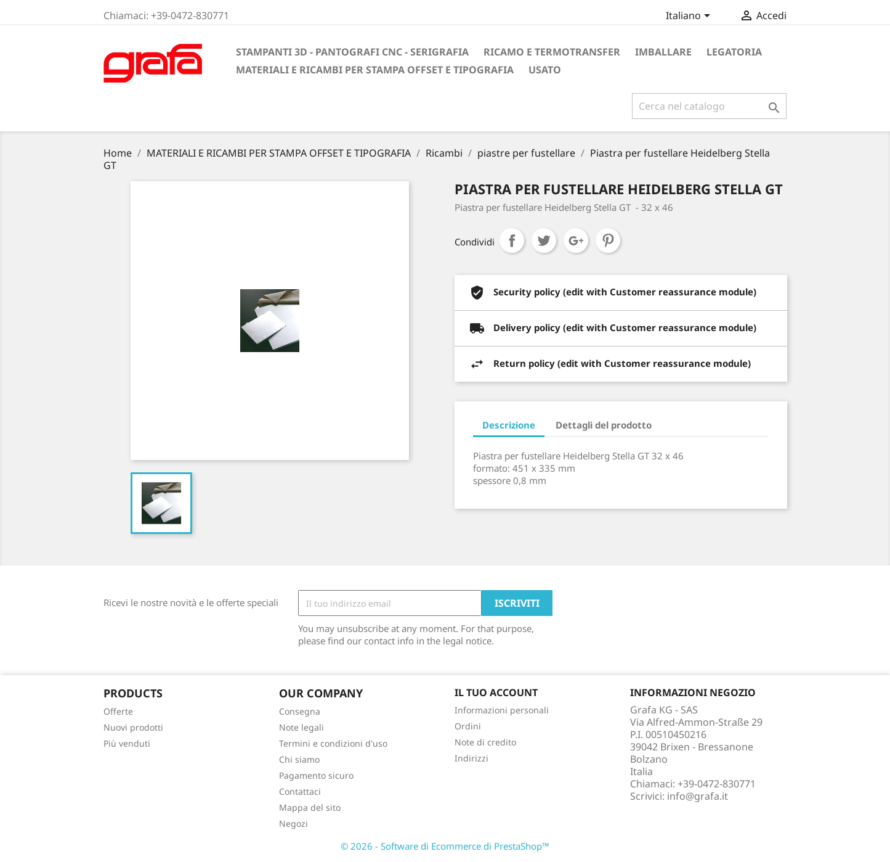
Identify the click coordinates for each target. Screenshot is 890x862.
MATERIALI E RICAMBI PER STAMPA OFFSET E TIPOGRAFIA (375, 69)
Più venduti (126, 743)
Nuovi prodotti (133, 727)
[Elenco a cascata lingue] (690, 16)
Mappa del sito (310, 807)
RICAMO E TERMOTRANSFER (551, 52)
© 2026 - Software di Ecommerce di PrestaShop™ (445, 846)
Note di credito (485, 742)
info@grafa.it (697, 796)
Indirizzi (471, 758)
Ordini (468, 726)
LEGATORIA (734, 52)
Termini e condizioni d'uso (333, 743)
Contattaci (300, 791)
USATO (544, 69)
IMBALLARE (663, 52)
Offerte (118, 711)
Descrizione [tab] (508, 425)
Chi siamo (299, 759)
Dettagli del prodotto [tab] (604, 425)
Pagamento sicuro (316, 775)
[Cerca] (709, 106)
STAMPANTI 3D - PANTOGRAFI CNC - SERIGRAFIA (352, 52)
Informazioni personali (502, 710)
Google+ (576, 240)
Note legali (301, 727)
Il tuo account (496, 692)
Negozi (293, 823)
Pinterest (608, 240)
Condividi (512, 240)
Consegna (299, 711)
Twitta (544, 240)
